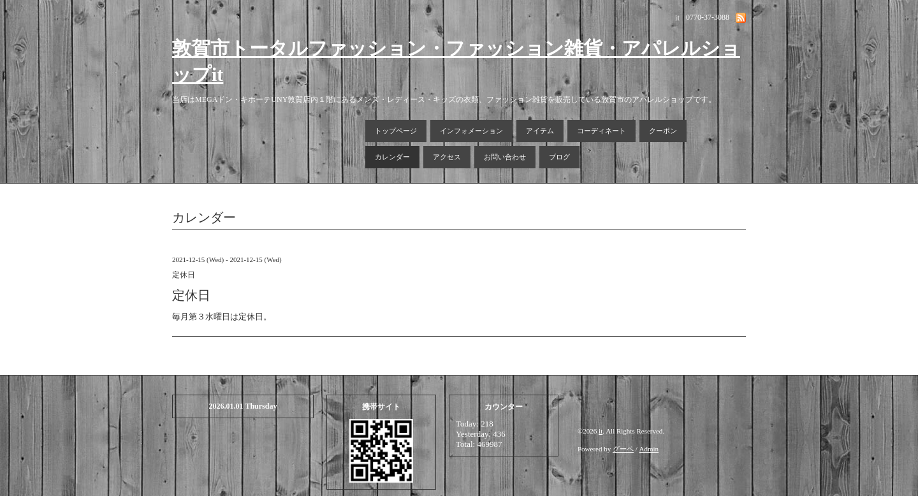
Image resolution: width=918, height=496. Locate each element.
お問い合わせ (505, 157)
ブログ (559, 157)
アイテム (540, 131)
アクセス (447, 157)
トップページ (396, 131)
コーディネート (601, 131)
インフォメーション (471, 131)
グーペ (623, 449)
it (600, 431)
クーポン (663, 131)
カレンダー (392, 157)
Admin (649, 449)
